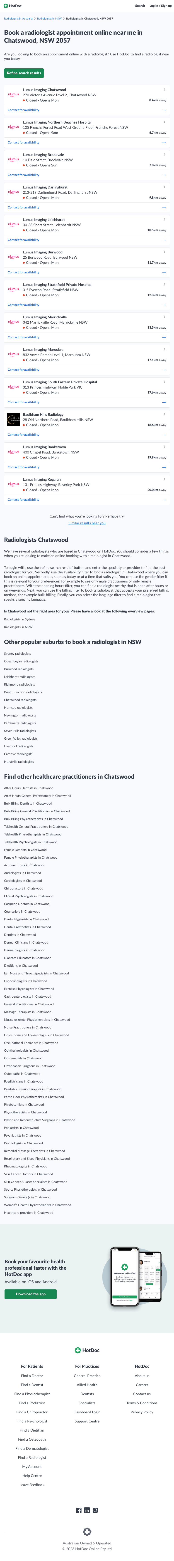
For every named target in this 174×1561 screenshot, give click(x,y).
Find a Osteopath (32, 1439)
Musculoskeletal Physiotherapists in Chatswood (37, 1019)
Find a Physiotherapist (32, 1394)
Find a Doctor (32, 1376)
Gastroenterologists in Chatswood (27, 996)
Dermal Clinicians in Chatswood (26, 942)
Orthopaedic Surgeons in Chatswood (30, 1066)
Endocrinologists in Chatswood (25, 981)
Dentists (87, 1394)
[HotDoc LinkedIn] (87, 1510)
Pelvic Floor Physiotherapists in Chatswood (34, 1097)
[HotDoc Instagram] (95, 1510)
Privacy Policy (142, 1412)
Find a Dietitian (32, 1430)
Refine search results (24, 73)
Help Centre (32, 1476)
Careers (142, 1385)
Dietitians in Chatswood (21, 965)
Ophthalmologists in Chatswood (26, 1050)
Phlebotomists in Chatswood (24, 1104)
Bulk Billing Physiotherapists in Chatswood (33, 819)
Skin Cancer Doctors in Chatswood (28, 1174)
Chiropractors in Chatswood (23, 888)
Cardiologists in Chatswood (23, 880)
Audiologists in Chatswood (22, 873)
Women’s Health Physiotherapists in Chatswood (37, 1205)
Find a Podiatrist (32, 1403)
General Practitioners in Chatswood (29, 1004)
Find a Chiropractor (32, 1412)
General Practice (87, 1376)
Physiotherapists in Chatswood (25, 1112)
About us (142, 1376)
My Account (32, 1467)
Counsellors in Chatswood (22, 911)
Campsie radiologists (18, 754)
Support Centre (87, 1421)
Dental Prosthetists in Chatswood (27, 927)
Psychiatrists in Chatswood (22, 1135)
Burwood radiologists (19, 669)
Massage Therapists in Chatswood (27, 1012)
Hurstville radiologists (19, 761)
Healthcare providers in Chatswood (28, 1212)
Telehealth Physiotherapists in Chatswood (33, 834)
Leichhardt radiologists (19, 677)
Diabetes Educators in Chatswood (27, 958)
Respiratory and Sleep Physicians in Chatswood (37, 1158)
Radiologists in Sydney (19, 619)
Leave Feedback (32, 1485)
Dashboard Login (87, 1412)
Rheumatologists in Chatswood (25, 1166)
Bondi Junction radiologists (23, 692)
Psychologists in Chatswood (23, 1143)
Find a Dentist (32, 1385)
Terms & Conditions (141, 1403)
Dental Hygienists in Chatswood (26, 919)
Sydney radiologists (17, 653)
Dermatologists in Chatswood (24, 950)
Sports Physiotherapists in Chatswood (30, 1189)
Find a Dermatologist (32, 1448)
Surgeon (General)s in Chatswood (27, 1197)
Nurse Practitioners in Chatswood (27, 1027)
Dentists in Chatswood (20, 935)
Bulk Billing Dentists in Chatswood (28, 803)
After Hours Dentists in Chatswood (28, 788)
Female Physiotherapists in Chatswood (31, 857)
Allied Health (87, 1385)
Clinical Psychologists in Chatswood (28, 896)
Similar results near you (87, 523)
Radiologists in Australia (18, 18)
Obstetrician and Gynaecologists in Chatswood (36, 1035)
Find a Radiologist (32, 1457)
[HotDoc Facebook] (79, 1510)
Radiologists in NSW (49, 18)
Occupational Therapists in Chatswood (31, 1043)
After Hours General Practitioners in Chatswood (37, 796)
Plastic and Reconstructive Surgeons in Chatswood (39, 1120)
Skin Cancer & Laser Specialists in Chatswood (35, 1182)
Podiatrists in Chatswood (21, 1128)
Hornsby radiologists (18, 707)
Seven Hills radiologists (20, 731)
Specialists (87, 1403)
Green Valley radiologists (21, 738)
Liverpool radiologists (18, 746)
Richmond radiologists (19, 684)
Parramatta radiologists (20, 723)
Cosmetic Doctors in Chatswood (27, 904)
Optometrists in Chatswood (23, 1058)
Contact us (142, 1394)
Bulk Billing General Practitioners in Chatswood (37, 811)
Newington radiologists (20, 715)
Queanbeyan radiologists (21, 661)
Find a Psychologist (32, 1421)
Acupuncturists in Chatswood (24, 865)
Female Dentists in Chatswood (25, 850)
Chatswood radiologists (20, 700)
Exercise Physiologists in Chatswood (29, 989)
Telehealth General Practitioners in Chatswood (36, 826)
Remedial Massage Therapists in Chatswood (34, 1151)
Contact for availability (87, 110)
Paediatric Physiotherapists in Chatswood (32, 1089)
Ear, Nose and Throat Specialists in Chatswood (36, 973)
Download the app (31, 1294)
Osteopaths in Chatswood (22, 1073)
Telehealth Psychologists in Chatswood (31, 842)
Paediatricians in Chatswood (23, 1081)
